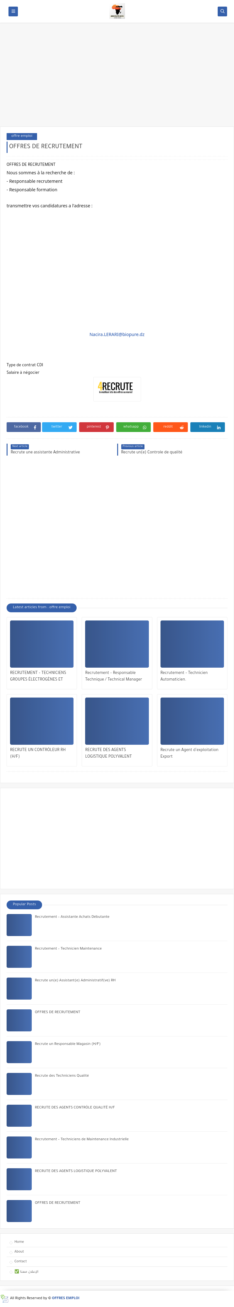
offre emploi (21, 136)
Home (19, 1242)
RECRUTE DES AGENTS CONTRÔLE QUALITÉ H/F (75, 1108)
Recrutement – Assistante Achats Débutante (72, 917)
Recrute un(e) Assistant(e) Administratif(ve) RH (75, 981)
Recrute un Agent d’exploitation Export (190, 753)
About (19, 1252)
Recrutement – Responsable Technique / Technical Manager (113, 676)
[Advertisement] (117, 78)
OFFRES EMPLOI (65, 1299)
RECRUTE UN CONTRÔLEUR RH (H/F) (38, 753)
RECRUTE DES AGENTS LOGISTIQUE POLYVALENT (108, 753)
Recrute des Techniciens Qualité (62, 1076)
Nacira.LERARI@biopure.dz (117, 334)
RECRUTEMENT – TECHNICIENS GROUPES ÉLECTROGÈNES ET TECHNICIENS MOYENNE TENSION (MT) (41, 677)
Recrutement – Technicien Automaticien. (184, 676)
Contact (20, 1262)
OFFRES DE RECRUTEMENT (57, 1013)
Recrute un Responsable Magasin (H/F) (68, 1044)
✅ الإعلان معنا (26, 1272)
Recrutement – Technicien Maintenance (68, 949)
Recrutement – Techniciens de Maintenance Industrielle (82, 1140)
